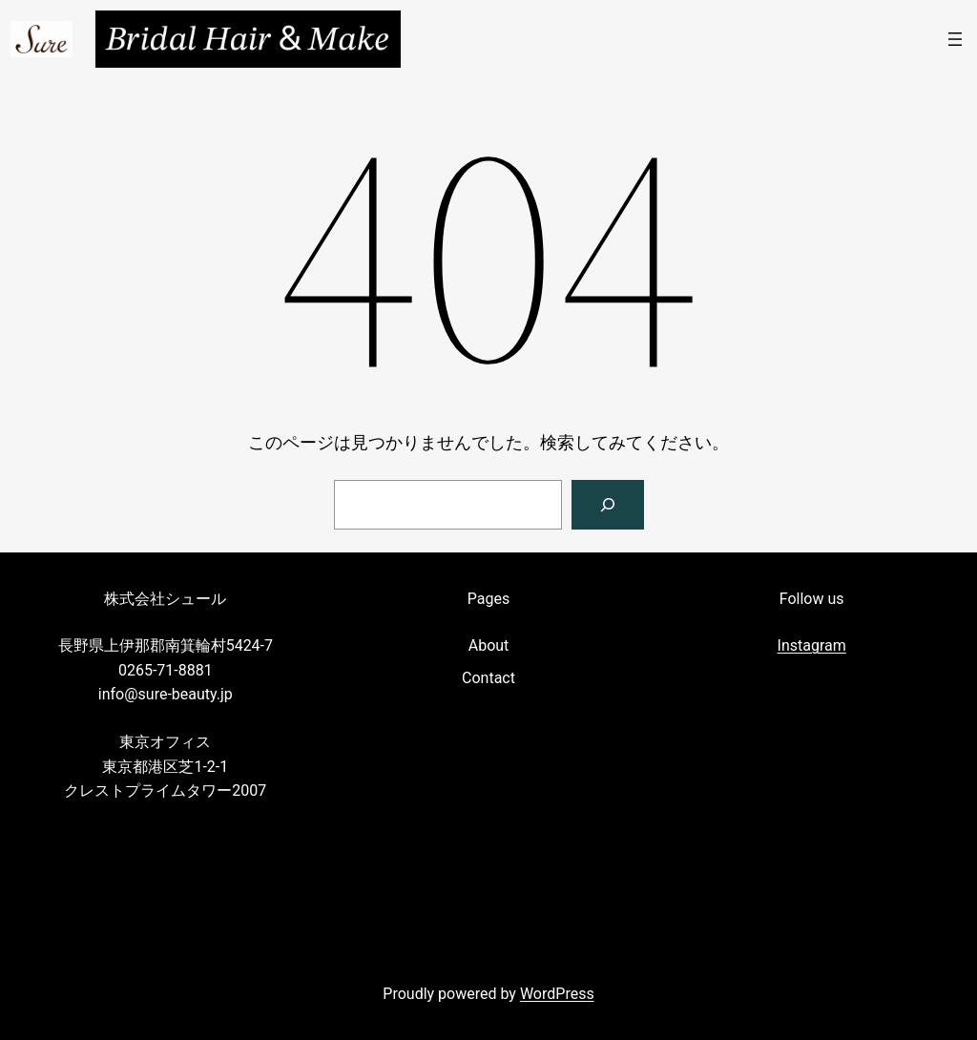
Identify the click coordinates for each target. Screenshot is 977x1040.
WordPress (557, 994)
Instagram (812, 645)
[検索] (608, 505)
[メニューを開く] (955, 39)
